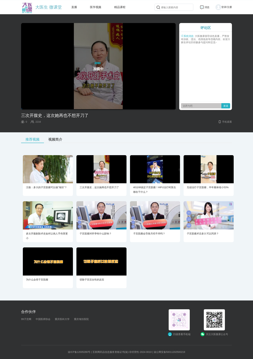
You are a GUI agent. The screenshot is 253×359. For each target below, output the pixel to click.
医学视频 (95, 7)
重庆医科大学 (62, 319)
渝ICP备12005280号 (79, 352)
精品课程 (119, 7)
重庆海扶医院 (81, 319)
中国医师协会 (43, 319)
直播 (74, 7)
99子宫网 (26, 319)
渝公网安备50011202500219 (169, 352)
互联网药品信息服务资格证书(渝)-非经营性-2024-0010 (122, 352)
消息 (207, 7)
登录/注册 (223, 7)
